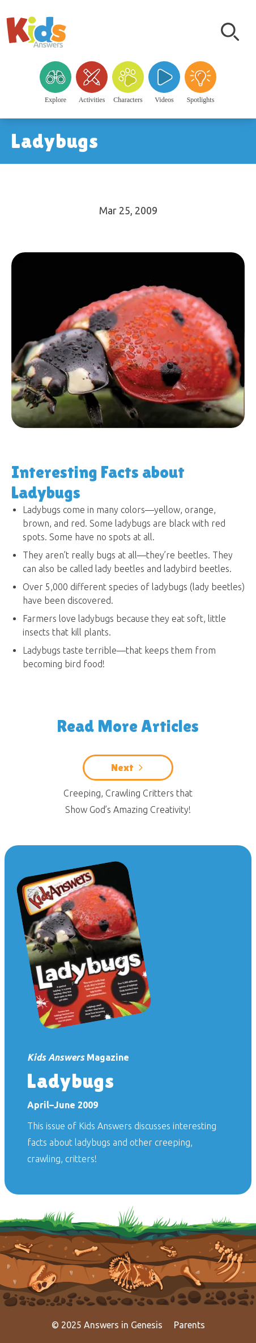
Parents (189, 1325)
